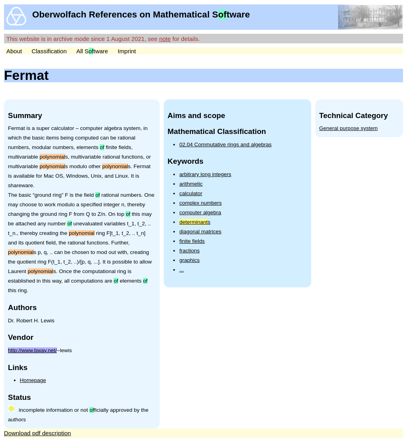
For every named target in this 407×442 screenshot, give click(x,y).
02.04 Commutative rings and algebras (225, 144)
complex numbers (200, 203)
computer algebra (200, 212)
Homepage (33, 380)
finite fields (192, 241)
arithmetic (191, 184)
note (165, 38)
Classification (48, 51)
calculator (190, 193)
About (14, 51)
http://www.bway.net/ (32, 350)
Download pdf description (37, 433)
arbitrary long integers (205, 174)
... (181, 270)
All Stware (92, 51)
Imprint (127, 51)
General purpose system (348, 128)
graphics (189, 260)
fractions (189, 251)
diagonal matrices (200, 232)
